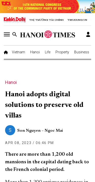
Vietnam (18, 52)
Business (81, 52)
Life (47, 52)
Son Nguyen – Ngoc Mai (40, 131)
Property (62, 52)
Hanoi (35, 52)
